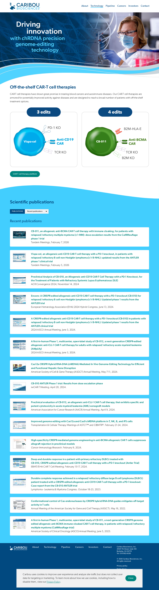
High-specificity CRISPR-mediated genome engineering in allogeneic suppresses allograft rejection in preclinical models (88, 442)
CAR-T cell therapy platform (25, 174)
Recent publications (34, 211)
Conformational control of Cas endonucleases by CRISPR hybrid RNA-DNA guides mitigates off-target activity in (87, 503)
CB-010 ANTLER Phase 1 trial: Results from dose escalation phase (67, 383)
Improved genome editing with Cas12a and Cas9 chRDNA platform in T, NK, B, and (82, 421)
